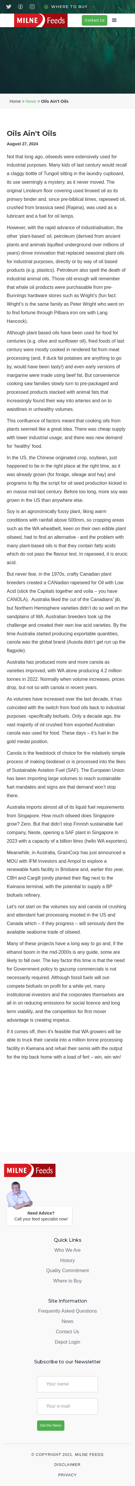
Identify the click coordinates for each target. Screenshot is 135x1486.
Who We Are (67, 1250)
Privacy (67, 1475)
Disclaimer (67, 1465)
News (31, 101)
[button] (112, 20)
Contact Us (94, 20)
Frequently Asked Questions (67, 1311)
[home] (47, 20)
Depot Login (67, 1342)
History (67, 1260)
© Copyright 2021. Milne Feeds (67, 1455)
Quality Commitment (67, 1270)
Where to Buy (69, 6)
